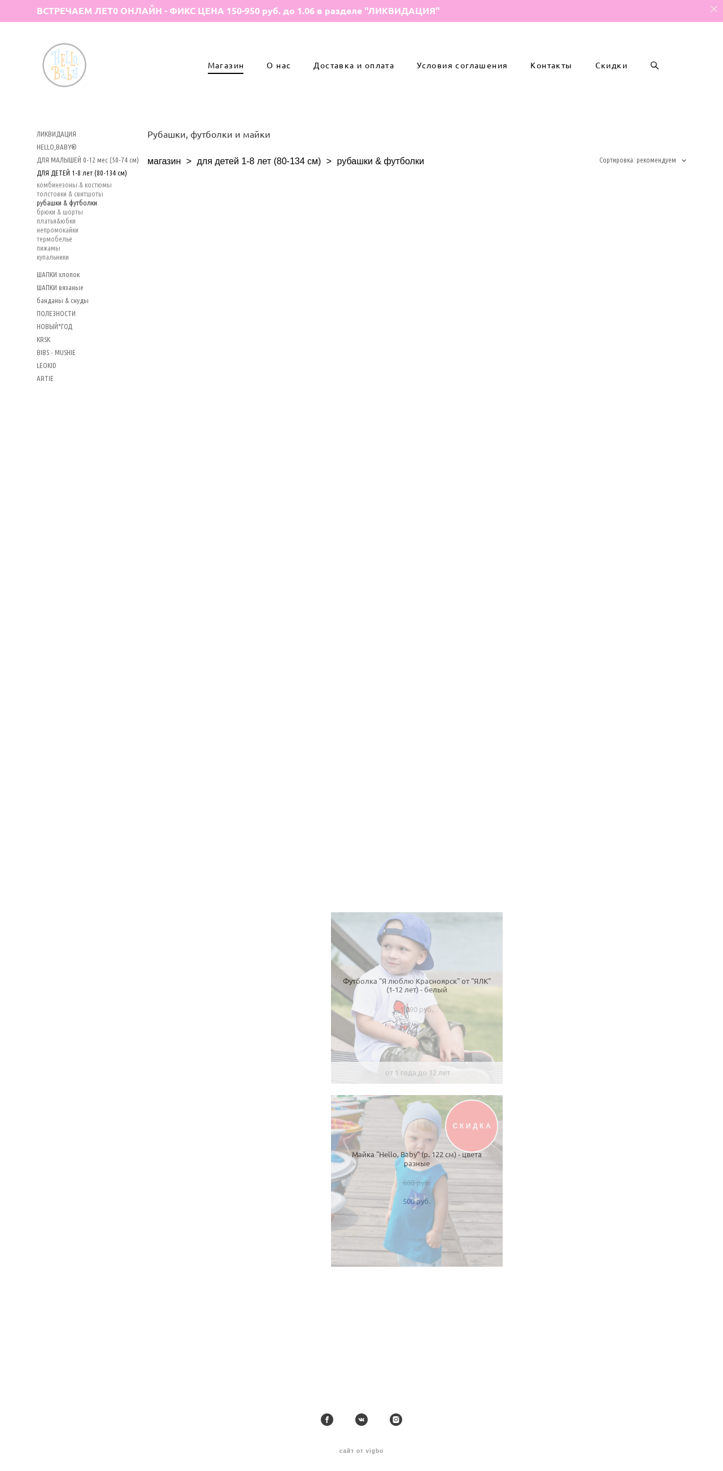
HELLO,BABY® (57, 191)
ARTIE (45, 423)
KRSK (43, 384)
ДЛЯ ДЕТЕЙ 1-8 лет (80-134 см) (82, 217)
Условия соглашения (462, 88)
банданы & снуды (63, 345)
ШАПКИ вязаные (60, 332)
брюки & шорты (60, 256)
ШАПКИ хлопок (58, 319)
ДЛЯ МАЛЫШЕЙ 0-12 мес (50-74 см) (88, 204)
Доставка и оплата (353, 88)
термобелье (54, 283)
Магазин (226, 88)
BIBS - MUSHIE (56, 397)
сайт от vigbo (361, 1445)
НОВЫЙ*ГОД (54, 371)
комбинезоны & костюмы (74, 229)
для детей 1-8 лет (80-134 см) (259, 206)
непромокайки (58, 274)
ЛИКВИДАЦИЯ (56, 178)
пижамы (48, 292)
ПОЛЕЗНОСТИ (56, 358)
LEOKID (46, 410)
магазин (164, 206)
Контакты (551, 88)
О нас (279, 88)
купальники (53, 301)
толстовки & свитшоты (70, 238)
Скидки (611, 88)
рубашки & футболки (67, 247)
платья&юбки (56, 265)
